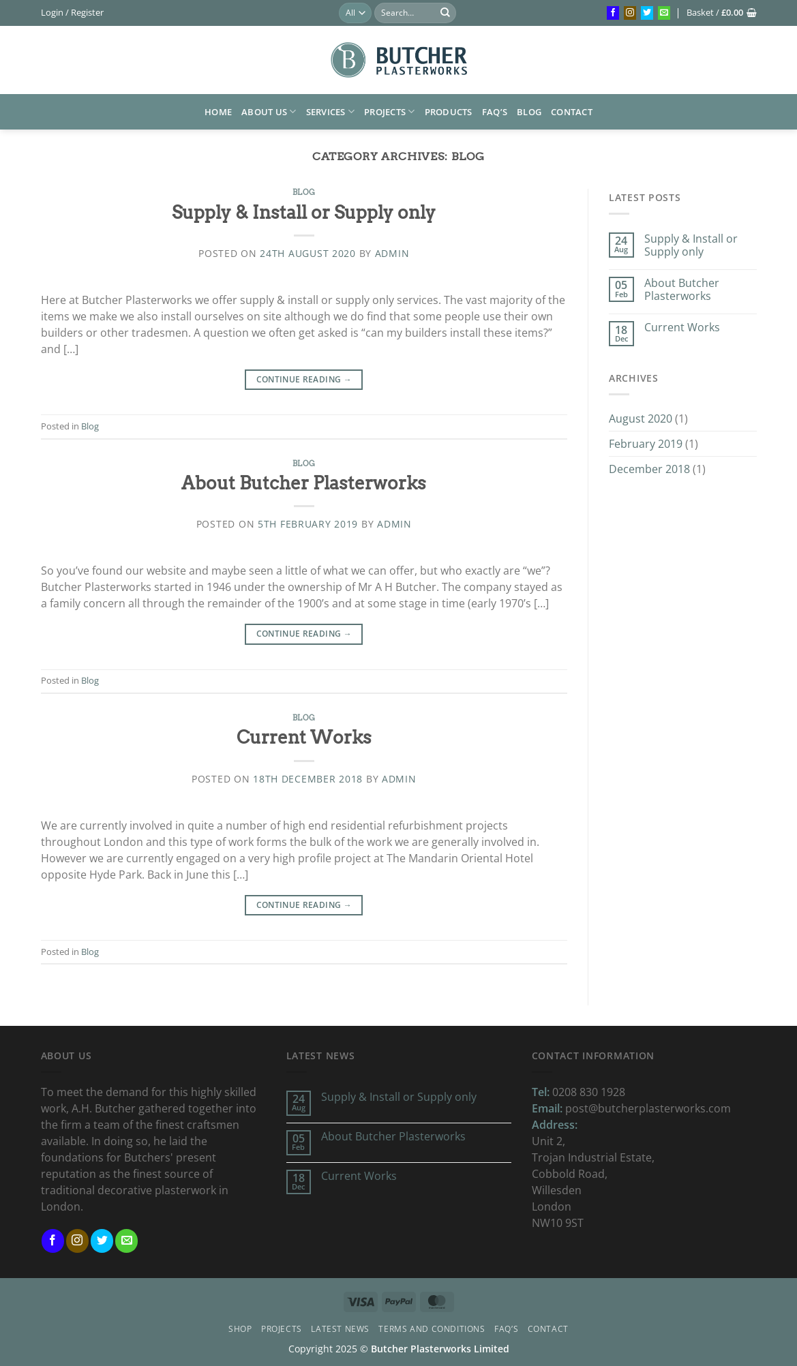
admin (392, 253)
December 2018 (649, 468)
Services (330, 111)
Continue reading (304, 379)
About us (269, 111)
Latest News (340, 1329)
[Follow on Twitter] (647, 13)
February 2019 (645, 443)
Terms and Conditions (431, 1329)
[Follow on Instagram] (630, 13)
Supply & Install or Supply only (304, 212)
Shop (240, 1329)
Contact (571, 112)
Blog (529, 112)
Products (448, 112)
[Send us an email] (664, 13)
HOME (218, 112)
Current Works (304, 737)
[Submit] (445, 13)
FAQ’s (494, 112)
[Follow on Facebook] (613, 13)
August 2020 (640, 418)
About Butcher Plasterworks (303, 483)
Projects (389, 111)
